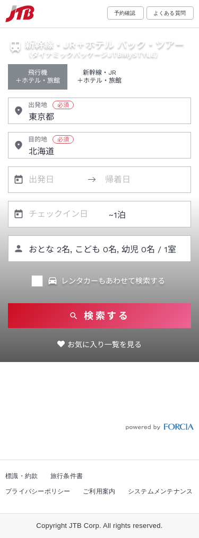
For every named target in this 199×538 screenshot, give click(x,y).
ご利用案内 (99, 491)
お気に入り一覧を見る (104, 344)
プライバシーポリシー (38, 491)
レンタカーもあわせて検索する (106, 281)
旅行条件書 (66, 476)
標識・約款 (21, 476)
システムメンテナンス (160, 491)
